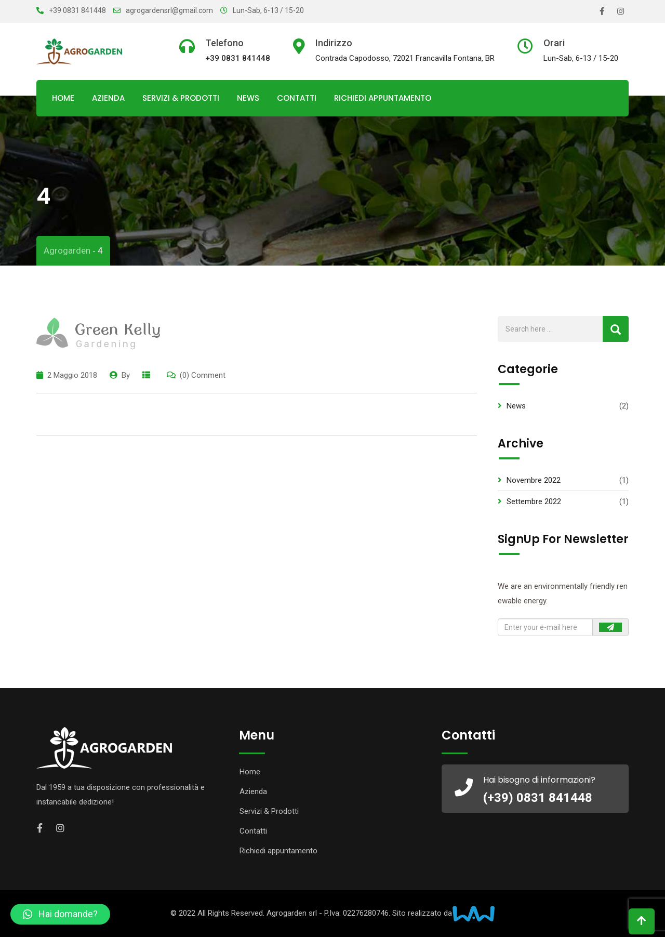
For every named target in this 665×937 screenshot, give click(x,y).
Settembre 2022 (534, 501)
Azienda (108, 98)
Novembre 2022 (534, 480)
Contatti (296, 98)
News (248, 98)
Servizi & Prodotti (180, 98)
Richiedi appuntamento (382, 98)
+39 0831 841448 (77, 10)
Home (63, 98)
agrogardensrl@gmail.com (169, 10)
